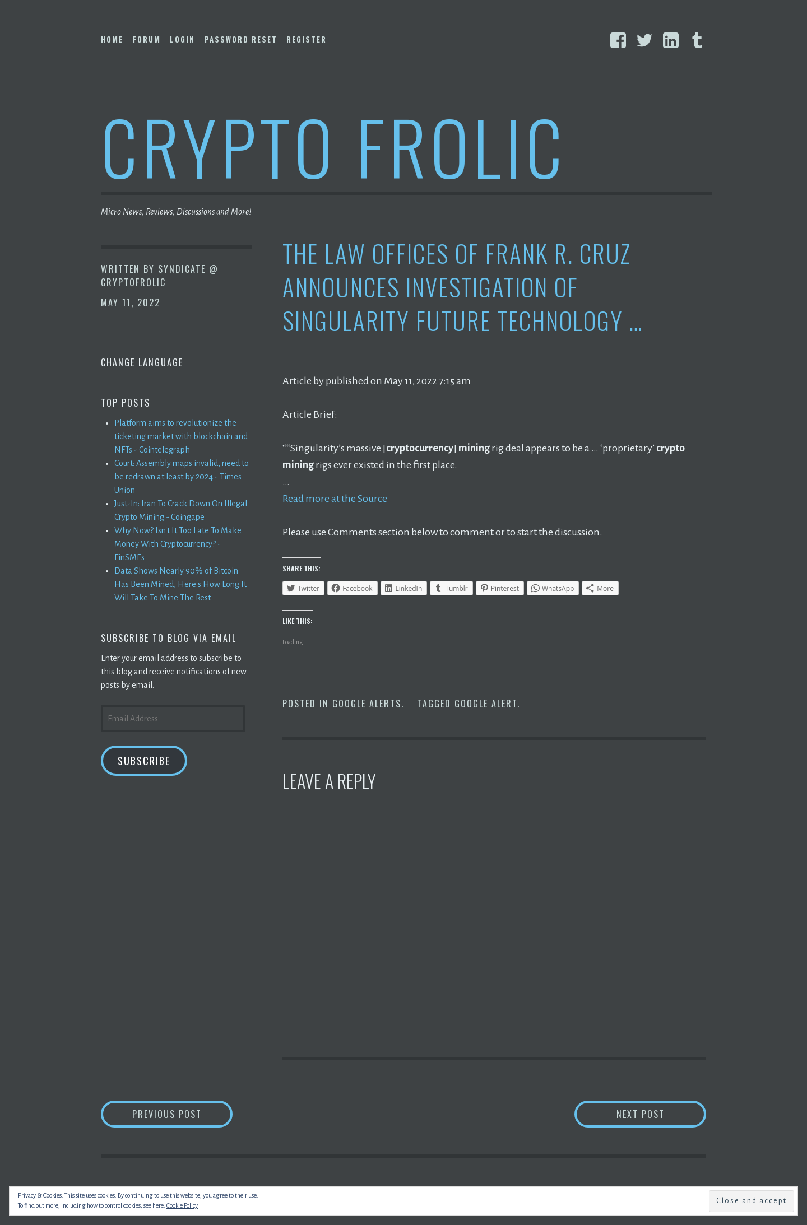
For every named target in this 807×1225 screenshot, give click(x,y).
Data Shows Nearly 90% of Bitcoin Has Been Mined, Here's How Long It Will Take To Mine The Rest (180, 584)
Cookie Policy (182, 1205)
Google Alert (485, 703)
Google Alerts (366, 703)
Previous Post (182, 1114)
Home (112, 39)
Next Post (661, 1114)
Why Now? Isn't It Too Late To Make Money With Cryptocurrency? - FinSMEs (178, 544)
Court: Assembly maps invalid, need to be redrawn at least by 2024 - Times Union (181, 477)
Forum (147, 39)
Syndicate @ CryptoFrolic (160, 275)
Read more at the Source (334, 498)
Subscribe (144, 760)
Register (306, 39)
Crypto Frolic (334, 146)
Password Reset (241, 39)
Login (182, 39)
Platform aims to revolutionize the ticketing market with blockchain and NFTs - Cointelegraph (181, 436)
